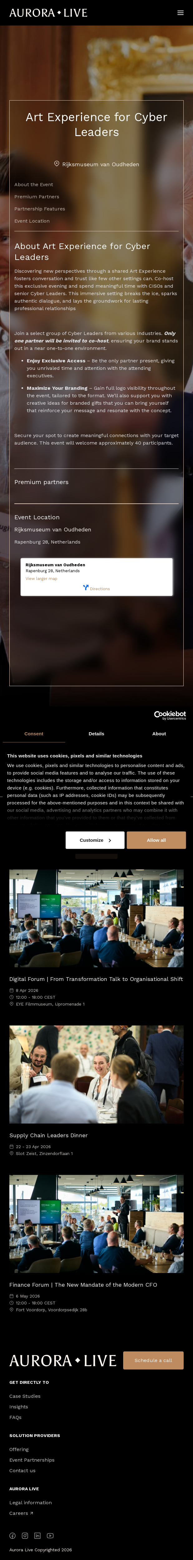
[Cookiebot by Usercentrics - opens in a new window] (158, 715)
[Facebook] (12, 1537)
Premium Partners (36, 197)
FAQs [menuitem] (15, 1417)
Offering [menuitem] (19, 1449)
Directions (96, 588)
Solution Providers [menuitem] (34, 1435)
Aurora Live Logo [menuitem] (62, 1360)
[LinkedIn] (37, 1537)
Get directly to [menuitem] (29, 1382)
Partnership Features (39, 209)
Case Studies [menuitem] (25, 1396)
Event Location (32, 221)
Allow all (156, 839)
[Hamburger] (180, 13)
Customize (95, 839)
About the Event (33, 184)
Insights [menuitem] (18, 1406)
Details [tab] (96, 733)
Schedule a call (153, 1360)
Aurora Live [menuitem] (24, 1488)
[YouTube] (50, 1537)
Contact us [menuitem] (22, 1470)
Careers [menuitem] (21, 1513)
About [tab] (159, 733)
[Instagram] (25, 1537)
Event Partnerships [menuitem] (32, 1460)
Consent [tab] (33, 733)
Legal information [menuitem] (30, 1502)
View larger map (41, 578)
